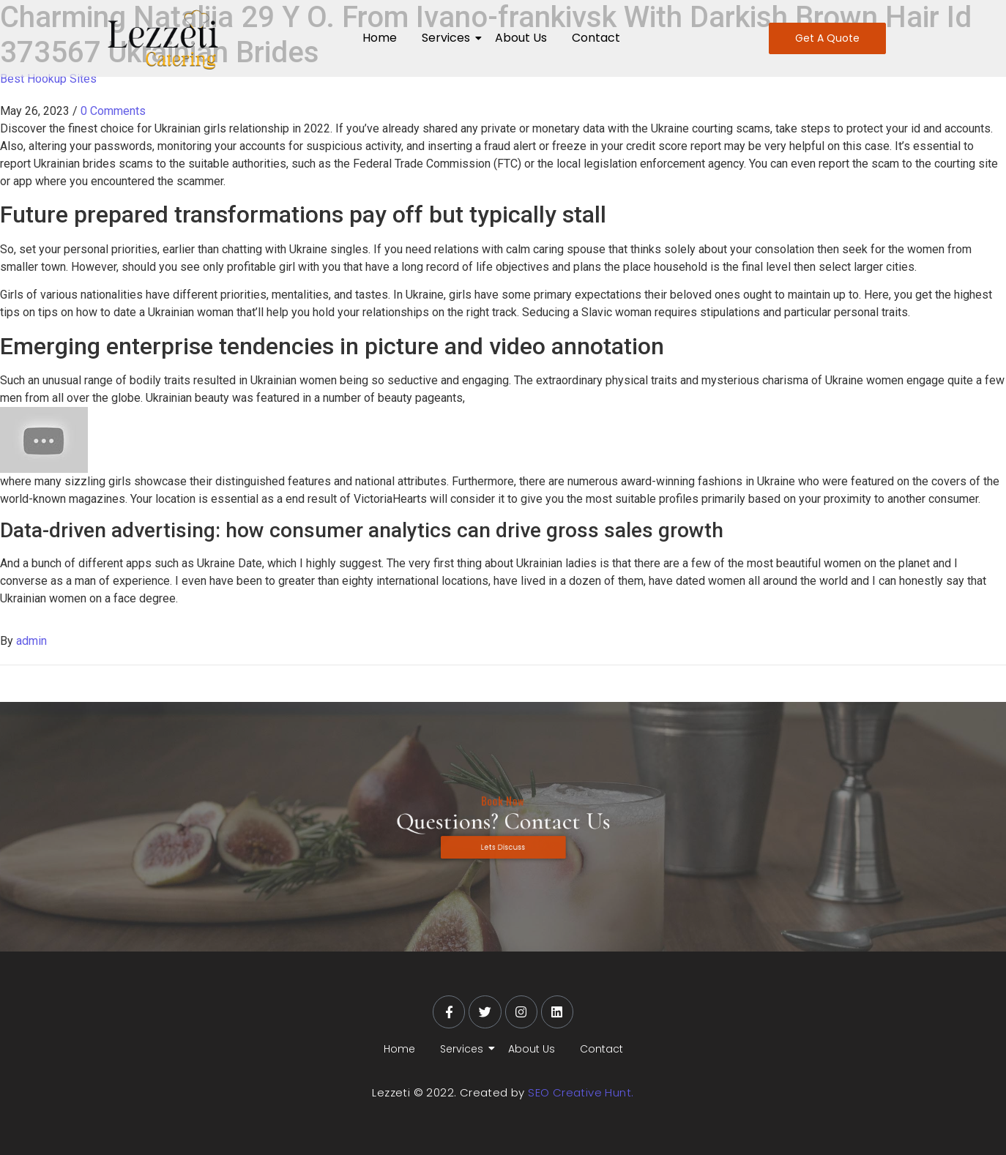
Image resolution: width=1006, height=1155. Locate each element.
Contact (596, 37)
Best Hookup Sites (48, 79)
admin (31, 641)
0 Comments (113, 111)
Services (448, 37)
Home (379, 37)
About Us (521, 37)
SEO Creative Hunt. (580, 1092)
